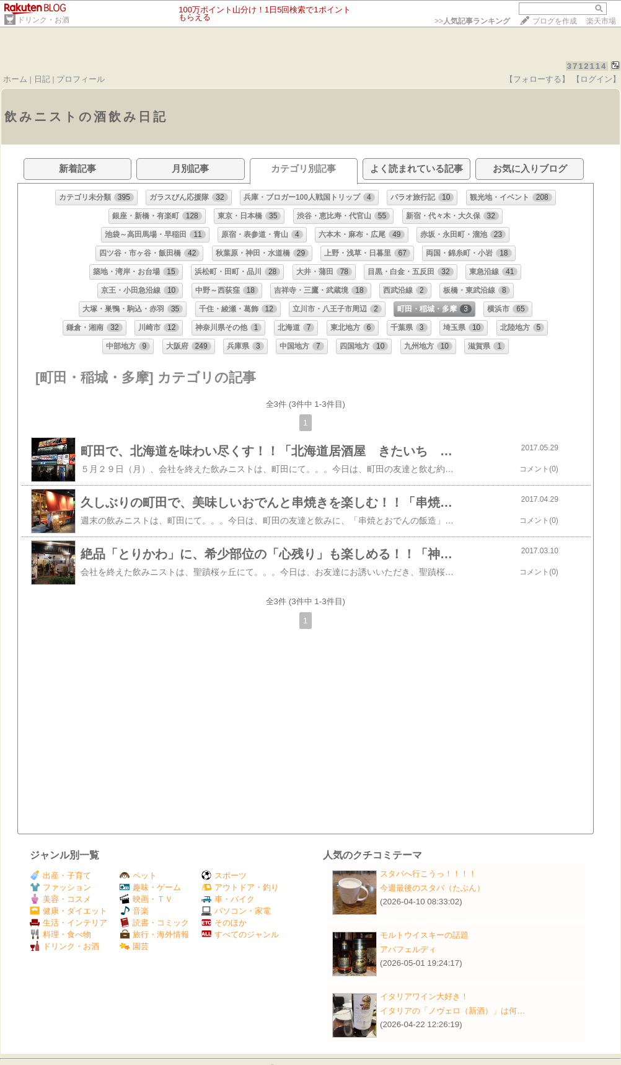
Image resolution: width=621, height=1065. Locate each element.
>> (472, 21)
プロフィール (80, 79)
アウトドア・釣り (240, 887)
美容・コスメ (60, 899)
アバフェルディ (408, 949)
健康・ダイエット (68, 911)
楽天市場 (601, 21)
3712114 (587, 66)
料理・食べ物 (60, 934)
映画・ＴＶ (146, 899)
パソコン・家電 (236, 911)
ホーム (15, 79)
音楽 (134, 911)
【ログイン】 (596, 79)
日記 (42, 79)
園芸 (134, 946)
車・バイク (228, 899)
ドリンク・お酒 (43, 20)
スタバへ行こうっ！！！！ (428, 873)
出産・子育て (60, 875)
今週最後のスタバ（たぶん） (432, 888)
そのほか (224, 922)
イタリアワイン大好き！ (424, 996)
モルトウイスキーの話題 (424, 935)
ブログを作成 (554, 21)
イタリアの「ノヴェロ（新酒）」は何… (452, 1010)
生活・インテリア (68, 922)
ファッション (60, 887)
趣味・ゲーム (150, 887)
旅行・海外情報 (154, 934)
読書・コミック (154, 922)
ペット (138, 875)
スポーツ (224, 875)
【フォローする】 (537, 79)
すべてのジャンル (240, 934)
